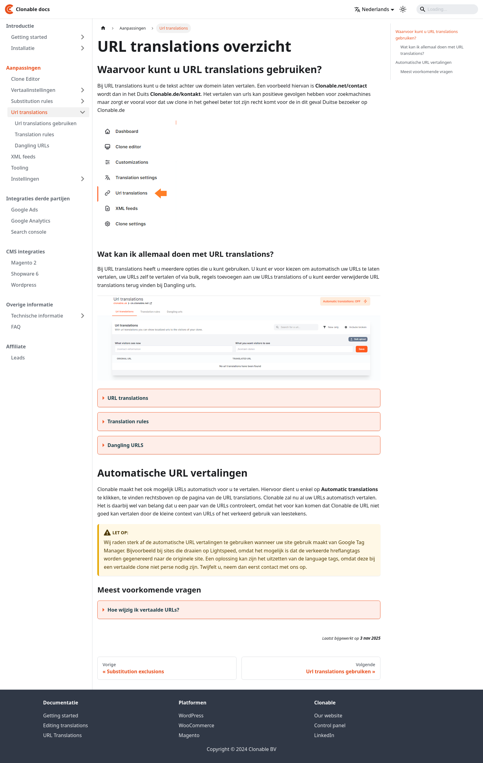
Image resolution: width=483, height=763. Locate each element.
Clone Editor (25, 79)
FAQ (16, 326)
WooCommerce (196, 725)
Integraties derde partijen (38, 198)
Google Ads (24, 209)
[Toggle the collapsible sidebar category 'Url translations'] (82, 112)
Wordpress (23, 284)
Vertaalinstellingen (33, 90)
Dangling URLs (32, 145)
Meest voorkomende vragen (426, 71)
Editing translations (65, 725)
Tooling (19, 167)
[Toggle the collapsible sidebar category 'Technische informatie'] (82, 316)
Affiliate (16, 346)
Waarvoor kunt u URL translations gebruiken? (427, 35)
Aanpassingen (23, 67)
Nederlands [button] (371, 9)
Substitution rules (32, 101)
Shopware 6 (25, 273)
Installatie (22, 48)
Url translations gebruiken (46, 123)
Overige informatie (29, 304)
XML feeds (23, 156)
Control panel (330, 725)
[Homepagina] (103, 28)
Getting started (29, 37)
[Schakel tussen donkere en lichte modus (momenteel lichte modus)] (403, 9)
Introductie (20, 26)
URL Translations (62, 735)
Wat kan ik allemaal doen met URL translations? (432, 50)
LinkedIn (324, 735)
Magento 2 (23, 262)
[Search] (447, 9)
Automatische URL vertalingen (424, 62)
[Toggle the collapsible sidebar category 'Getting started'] (82, 37)
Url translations (29, 112)
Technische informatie (37, 315)
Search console (28, 231)
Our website (328, 715)
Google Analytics (30, 220)
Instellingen (25, 178)
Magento (189, 735)
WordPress (191, 715)
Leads (18, 357)
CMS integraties (25, 251)
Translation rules (34, 134)
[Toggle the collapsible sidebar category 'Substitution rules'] (82, 101)
